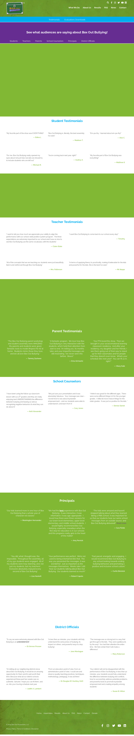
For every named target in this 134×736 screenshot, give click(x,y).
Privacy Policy (11, 730)
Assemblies (48, 715)
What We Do (74, 9)
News (113, 9)
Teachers (26, 42)
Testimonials (54, 21)
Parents (38, 42)
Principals (72, 42)
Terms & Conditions (23, 730)
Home (39, 715)
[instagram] (115, 2)
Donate (94, 715)
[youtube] (122, 2)
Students (14, 42)
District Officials (88, 42)
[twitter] (118, 2)
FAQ (106, 9)
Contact (122, 9)
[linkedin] (125, 2)
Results (97, 9)
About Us (87, 9)
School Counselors (55, 42)
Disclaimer (35, 730)
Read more (121, 524)
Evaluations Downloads (74, 21)
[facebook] (111, 2)
